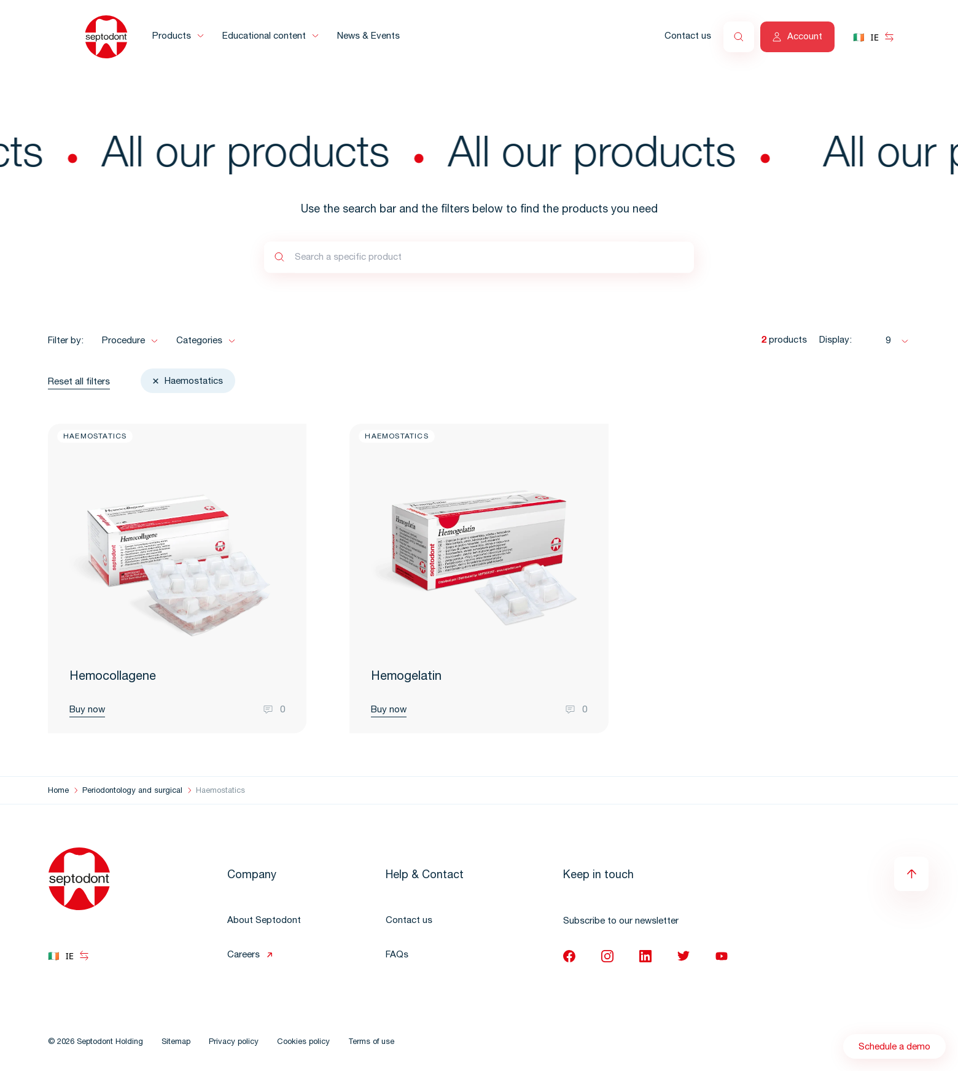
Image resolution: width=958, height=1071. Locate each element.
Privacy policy (234, 1042)
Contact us (687, 36)
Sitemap (176, 1042)
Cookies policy (303, 1042)
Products (171, 36)
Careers (243, 955)
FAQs (397, 955)
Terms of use (371, 1042)
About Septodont (264, 920)
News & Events (368, 36)
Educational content (264, 36)
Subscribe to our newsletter (621, 921)
